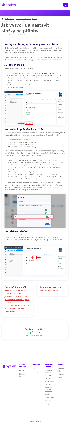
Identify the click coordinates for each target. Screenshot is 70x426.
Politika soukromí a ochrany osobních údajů (49, 389)
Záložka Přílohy (9, 311)
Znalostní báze (9, 19)
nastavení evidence (48, 73)
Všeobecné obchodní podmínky (49, 372)
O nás (34, 369)
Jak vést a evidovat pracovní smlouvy (16, 305)
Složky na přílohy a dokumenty (14, 290)
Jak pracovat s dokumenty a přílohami (26, 19)
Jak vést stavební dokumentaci (14, 308)
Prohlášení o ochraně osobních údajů (49, 401)
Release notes (61, 376)
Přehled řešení (22, 375)
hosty (27, 50)
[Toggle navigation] (65, 5)
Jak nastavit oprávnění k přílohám (15, 297)
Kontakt (35, 372)
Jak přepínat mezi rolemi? (12, 293)
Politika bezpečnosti (49, 380)
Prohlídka (22, 370)
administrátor (28, 68)
